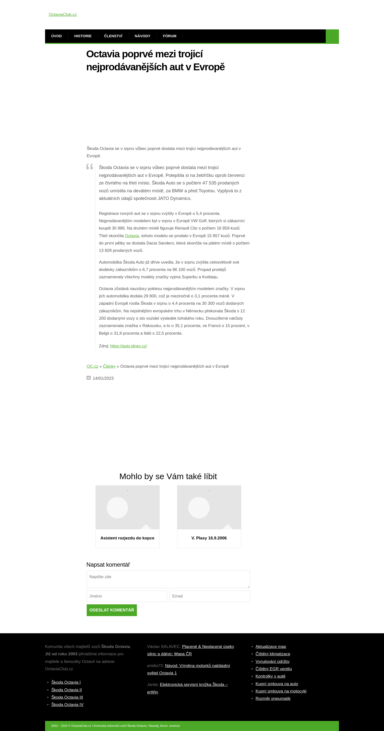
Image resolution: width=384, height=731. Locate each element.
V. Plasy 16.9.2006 (209, 538)
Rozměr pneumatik (273, 698)
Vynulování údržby (273, 661)
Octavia (132, 235)
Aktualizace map (271, 646)
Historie (83, 36)
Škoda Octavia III (67, 697)
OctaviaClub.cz (63, 14)
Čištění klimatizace (273, 654)
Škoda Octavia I (66, 682)
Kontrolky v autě (271, 676)
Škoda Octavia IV (67, 704)
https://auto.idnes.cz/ (128, 346)
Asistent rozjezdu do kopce (127, 538)
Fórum (169, 36)
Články (109, 366)
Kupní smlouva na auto (277, 684)
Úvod (56, 36)
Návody (142, 36)
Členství (113, 36)
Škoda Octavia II (66, 690)
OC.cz (92, 366)
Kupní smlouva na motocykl (281, 691)
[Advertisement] (168, 110)
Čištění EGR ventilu (274, 669)
